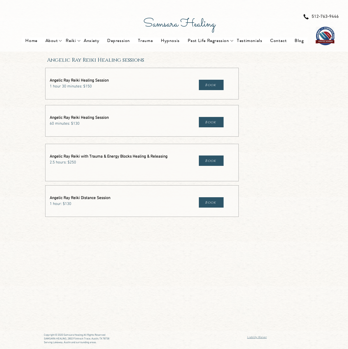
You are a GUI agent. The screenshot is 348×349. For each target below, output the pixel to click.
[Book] (211, 85)
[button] (51, 40)
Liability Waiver (257, 337)
